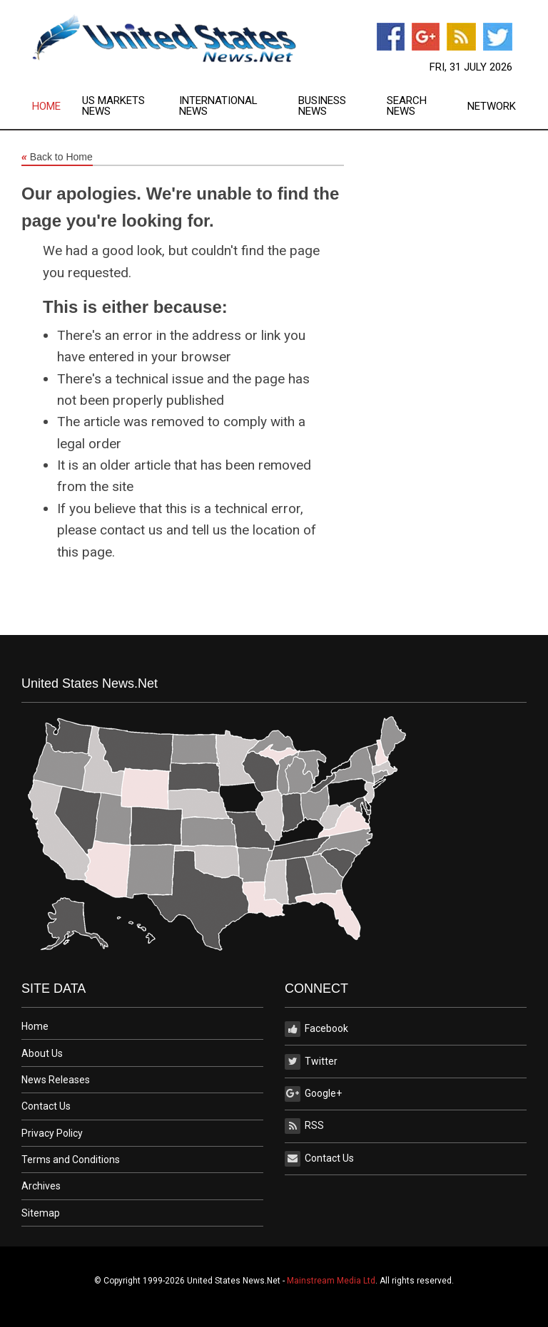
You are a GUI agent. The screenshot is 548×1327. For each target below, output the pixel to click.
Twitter (311, 1062)
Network (491, 106)
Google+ (313, 1094)
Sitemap (40, 1213)
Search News (407, 106)
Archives (41, 1186)
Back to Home (57, 157)
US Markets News (113, 106)
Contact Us (46, 1106)
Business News (322, 106)
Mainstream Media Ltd (331, 1281)
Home (46, 106)
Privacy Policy (52, 1133)
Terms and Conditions (70, 1159)
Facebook (316, 1029)
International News (218, 106)
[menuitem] (57, 106)
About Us (42, 1053)
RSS (304, 1126)
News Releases (55, 1079)
